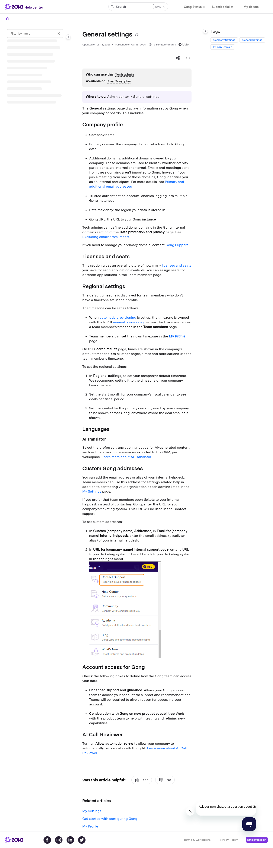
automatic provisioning (118, 317)
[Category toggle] (68, 36)
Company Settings (224, 39)
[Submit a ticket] (222, 7)
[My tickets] (251, 7)
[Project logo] (25, 7)
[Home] (7, 19)
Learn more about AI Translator (126, 457)
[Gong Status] (193, 7)
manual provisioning (129, 322)
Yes (141, 780)
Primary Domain (222, 46)
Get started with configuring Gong (109, 819)
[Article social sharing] (177, 58)
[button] (138, 6)
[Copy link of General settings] (137, 34)
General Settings (252, 39)
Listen (184, 44)
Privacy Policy (228, 839)
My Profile (90, 826)
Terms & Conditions (197, 839)
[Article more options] (188, 58)
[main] (137, 428)
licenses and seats (176, 265)
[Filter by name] (35, 33)
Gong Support (177, 245)
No (165, 780)
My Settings (91, 491)
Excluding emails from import (105, 237)
